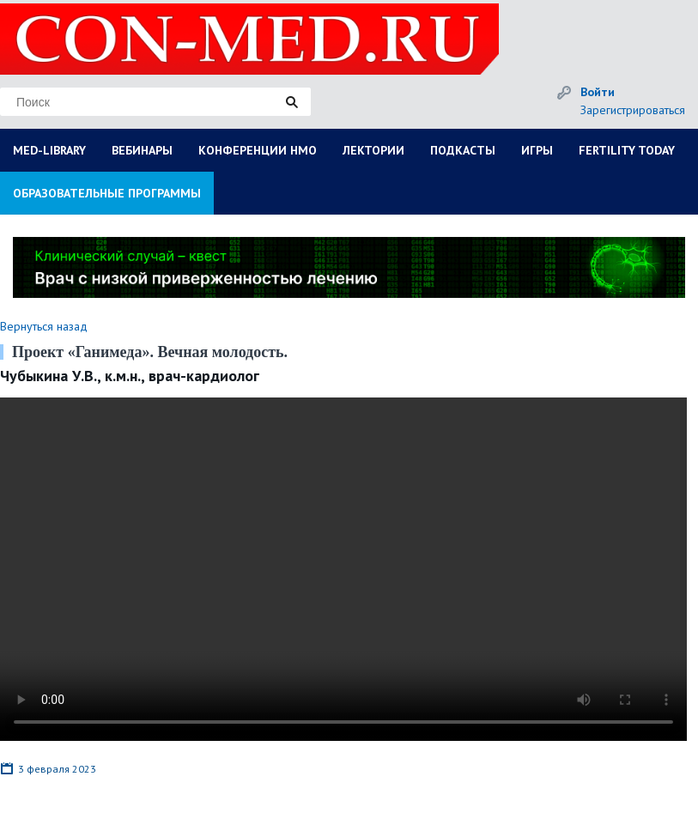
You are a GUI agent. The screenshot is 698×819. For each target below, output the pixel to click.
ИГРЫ (537, 150)
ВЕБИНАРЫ (142, 150)
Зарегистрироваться (632, 110)
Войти (597, 92)
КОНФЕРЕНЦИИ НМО (257, 150)
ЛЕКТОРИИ (373, 150)
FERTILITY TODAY (627, 150)
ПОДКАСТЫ (462, 150)
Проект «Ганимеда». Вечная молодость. (150, 352)
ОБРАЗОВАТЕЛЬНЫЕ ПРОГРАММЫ (107, 193)
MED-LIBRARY (49, 150)
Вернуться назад (44, 326)
